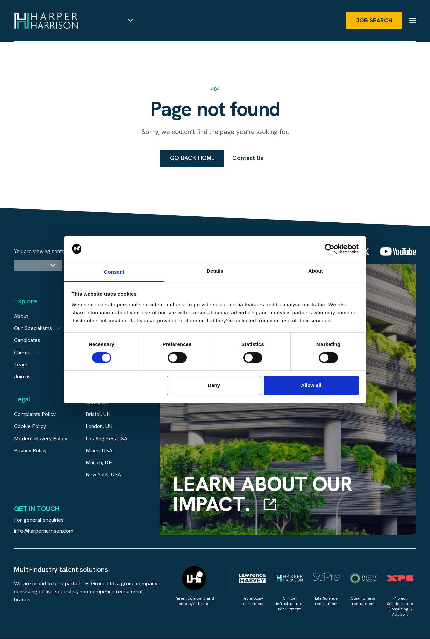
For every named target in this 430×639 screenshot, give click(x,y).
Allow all (311, 385)
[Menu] (412, 21)
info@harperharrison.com (43, 531)
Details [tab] (215, 271)
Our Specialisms (33, 328)
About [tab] (315, 271)
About (21, 316)
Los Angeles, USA (106, 438)
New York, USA (103, 474)
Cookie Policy (30, 426)
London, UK (99, 426)
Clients (22, 352)
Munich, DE (99, 462)
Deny (214, 385)
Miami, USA (99, 450)
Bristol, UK (98, 414)
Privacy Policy (30, 450)
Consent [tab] (114, 272)
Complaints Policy (35, 414)
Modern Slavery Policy (40, 438)
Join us (22, 376)
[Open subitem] (58, 328)
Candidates (27, 340)
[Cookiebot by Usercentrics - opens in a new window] (329, 249)
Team (20, 364)
